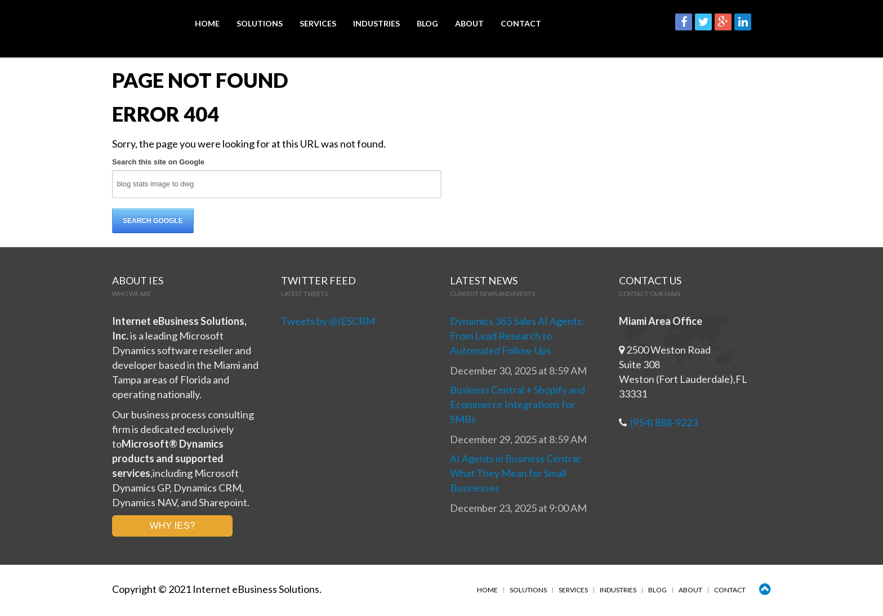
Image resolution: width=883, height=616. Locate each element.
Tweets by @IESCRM (328, 321)
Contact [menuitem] (521, 24)
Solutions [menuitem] (260, 24)
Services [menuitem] (318, 24)
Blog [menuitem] (427, 24)
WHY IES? (172, 526)
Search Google (153, 221)
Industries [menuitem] (376, 24)
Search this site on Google (158, 162)
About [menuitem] (469, 24)
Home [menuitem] (207, 24)
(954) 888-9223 (664, 423)
